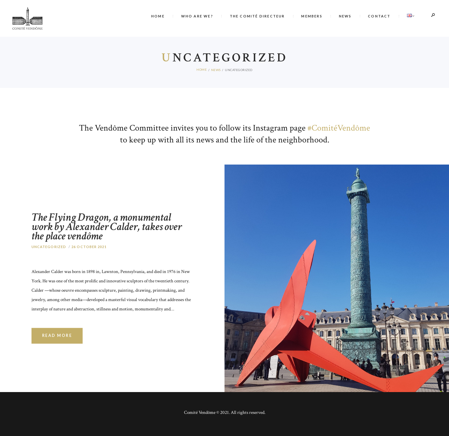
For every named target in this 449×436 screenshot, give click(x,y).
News (216, 68)
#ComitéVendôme (338, 126)
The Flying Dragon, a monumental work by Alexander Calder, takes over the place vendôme (107, 225)
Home (201, 68)
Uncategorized (48, 259)
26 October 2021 (89, 259)
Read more (57, 348)
